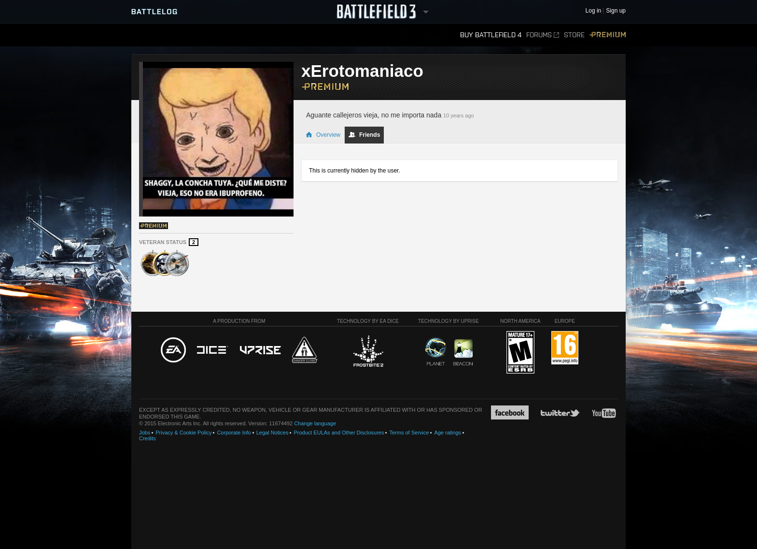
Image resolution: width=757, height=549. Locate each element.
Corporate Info (234, 432)
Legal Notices (272, 432)
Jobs (144, 432)
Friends (364, 134)
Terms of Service (409, 432)
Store (574, 35)
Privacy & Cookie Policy (183, 432)
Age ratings (447, 432)
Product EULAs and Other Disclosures (339, 432)
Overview (323, 134)
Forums (542, 35)
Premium (607, 35)
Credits (147, 438)
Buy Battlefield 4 (490, 35)
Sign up (616, 11)
